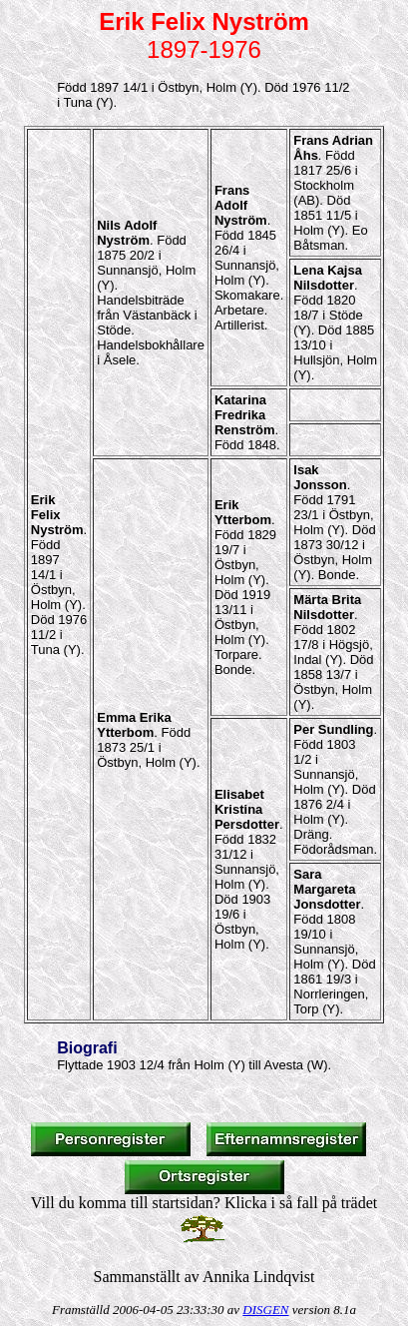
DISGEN (265, 1309)
